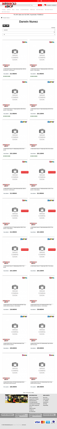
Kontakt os (31, 410)
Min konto (45, 397)
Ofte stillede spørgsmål (34, 405)
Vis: (54, 32)
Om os (30, 406)
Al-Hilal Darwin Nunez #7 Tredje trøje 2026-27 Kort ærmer (41, 266)
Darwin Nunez (6, 17)
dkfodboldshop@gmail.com (47, 1)
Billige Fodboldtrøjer (17, 424)
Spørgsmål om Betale (34, 399)
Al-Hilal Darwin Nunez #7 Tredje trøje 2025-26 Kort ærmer (41, 148)
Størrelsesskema (33, 400)
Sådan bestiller (32, 408)
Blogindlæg (45, 405)
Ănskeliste (45, 400)
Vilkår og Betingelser (33, 397)
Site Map (45, 403)
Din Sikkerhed (32, 411)
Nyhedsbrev (45, 402)
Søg (40, 5)
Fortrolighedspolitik (33, 402)
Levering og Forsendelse (34, 403)
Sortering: (53, 27)
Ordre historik (46, 399)
